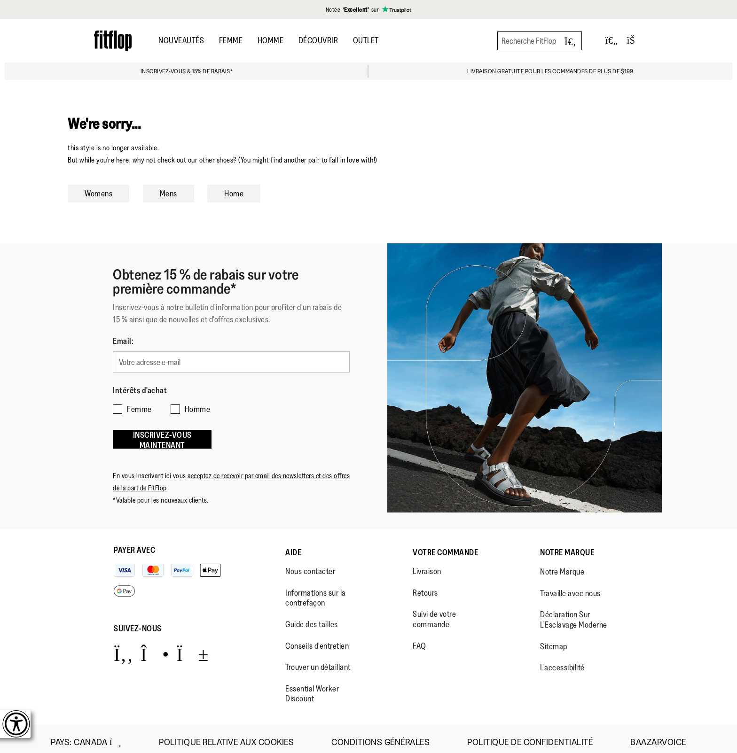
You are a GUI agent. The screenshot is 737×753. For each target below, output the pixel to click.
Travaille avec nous (570, 586)
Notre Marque (567, 545)
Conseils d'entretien (317, 639)
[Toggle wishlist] (611, 40)
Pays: (86, 735)
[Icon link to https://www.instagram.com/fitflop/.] (155, 647)
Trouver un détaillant (318, 660)
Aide (293, 545)
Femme (231, 40)
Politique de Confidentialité (530, 735)
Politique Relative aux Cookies (226, 735)
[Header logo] (113, 41)
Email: (123, 341)
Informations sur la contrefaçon (315, 591)
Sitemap (553, 639)
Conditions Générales (380, 735)
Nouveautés (181, 40)
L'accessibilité (562, 660)
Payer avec (134, 543)
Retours (425, 586)
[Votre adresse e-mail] (231, 360)
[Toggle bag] (635, 40)
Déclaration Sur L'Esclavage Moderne (573, 613)
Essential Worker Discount (312, 686)
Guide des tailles (311, 617)
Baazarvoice (658, 735)
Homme (271, 40)
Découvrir (318, 40)
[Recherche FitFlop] (539, 40)
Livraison (427, 564)
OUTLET (366, 40)
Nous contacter (310, 564)
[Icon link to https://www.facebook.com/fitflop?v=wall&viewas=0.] (123, 647)
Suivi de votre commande (434, 612)
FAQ (419, 639)
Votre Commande (445, 545)
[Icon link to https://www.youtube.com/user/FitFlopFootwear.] (192, 647)
